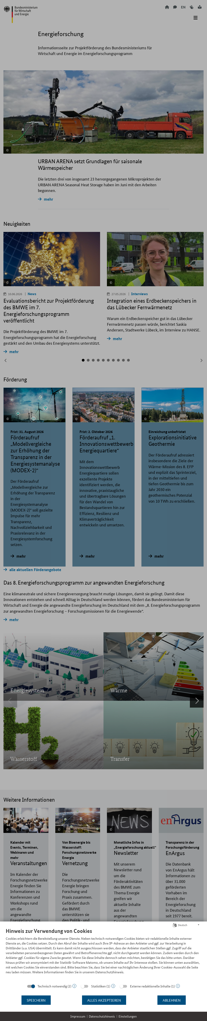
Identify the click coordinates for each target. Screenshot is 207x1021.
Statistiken (98, 986)
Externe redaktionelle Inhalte (150, 986)
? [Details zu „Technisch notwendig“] (74, 986)
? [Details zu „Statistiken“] (113, 986)
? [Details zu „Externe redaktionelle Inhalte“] (177, 986)
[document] (103, 954)
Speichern (36, 1000)
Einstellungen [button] (128, 1016)
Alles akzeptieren (104, 1000)
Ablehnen (171, 1000)
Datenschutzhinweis (102, 1016)
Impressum (77, 1016)
